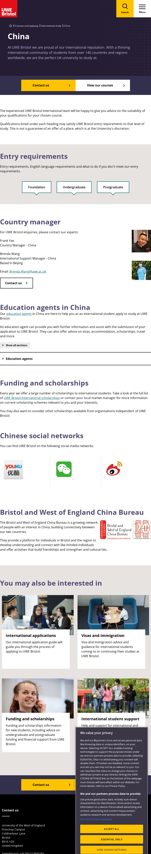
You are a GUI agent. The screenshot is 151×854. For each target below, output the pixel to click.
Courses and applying (26, 25)
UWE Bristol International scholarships (32, 398)
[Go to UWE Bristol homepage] (10, 25)
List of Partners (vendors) (96, 831)
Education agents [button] (19, 359)
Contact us (13, 283)
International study (51, 25)
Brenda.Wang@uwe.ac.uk (27, 271)
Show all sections (16, 345)
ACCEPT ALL (111, 841)
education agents (19, 314)
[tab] (36, 189)
